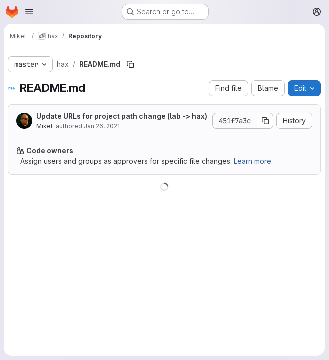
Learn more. (253, 161)
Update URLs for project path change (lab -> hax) (122, 116)
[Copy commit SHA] (266, 121)
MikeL (45, 126)
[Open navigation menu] (30, 12)
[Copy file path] (130, 64)
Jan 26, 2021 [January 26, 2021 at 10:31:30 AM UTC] (102, 126)
